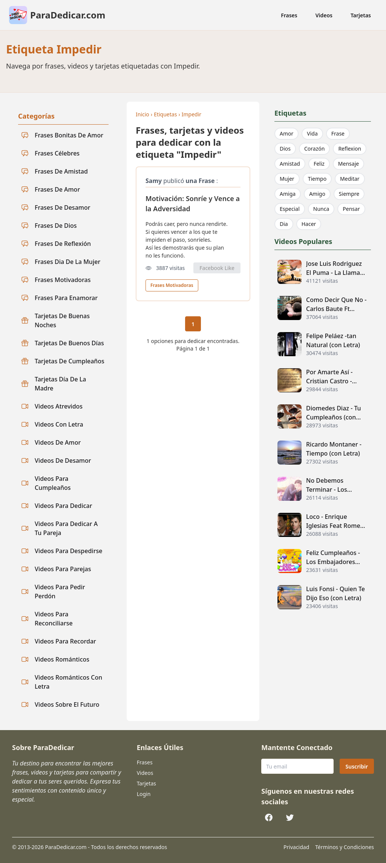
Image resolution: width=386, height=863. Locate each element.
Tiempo (317, 178)
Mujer (287, 178)
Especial (290, 208)
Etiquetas (165, 114)
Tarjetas (361, 15)
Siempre (349, 193)
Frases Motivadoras (171, 285)
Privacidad (296, 847)
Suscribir (357, 766)
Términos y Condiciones (344, 847)
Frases (289, 15)
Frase (338, 133)
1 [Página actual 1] (193, 324)
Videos (324, 15)
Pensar (351, 208)
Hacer (309, 223)
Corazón (314, 148)
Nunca (321, 208)
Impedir (191, 114)
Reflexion (349, 148)
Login (144, 793)
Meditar (350, 178)
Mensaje (348, 163)
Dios (285, 148)
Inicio (142, 114)
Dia (284, 223)
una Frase (199, 181)
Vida (312, 133)
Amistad (290, 163)
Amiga (288, 193)
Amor (286, 133)
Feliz (319, 163)
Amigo (317, 193)
